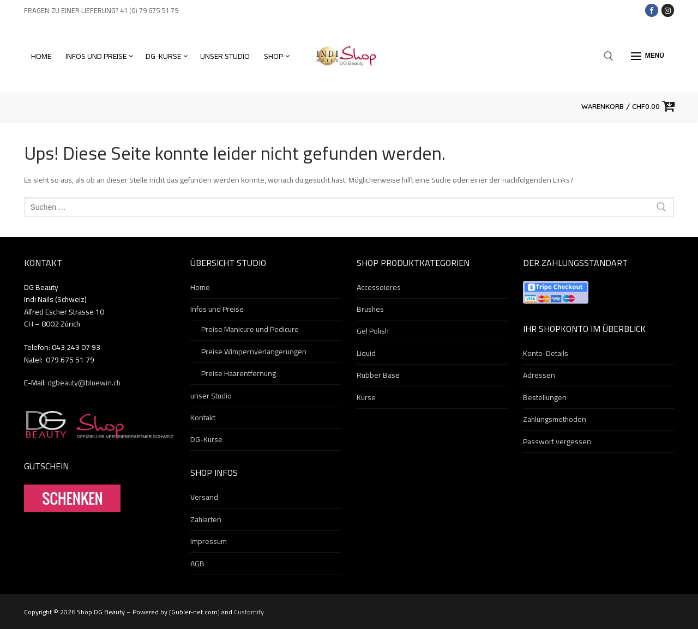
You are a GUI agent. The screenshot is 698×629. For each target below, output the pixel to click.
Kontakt (202, 418)
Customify (249, 612)
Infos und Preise (217, 309)
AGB (197, 564)
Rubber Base (378, 375)
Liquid (366, 353)
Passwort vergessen (557, 442)
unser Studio (211, 396)
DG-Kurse (206, 439)
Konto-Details (545, 353)
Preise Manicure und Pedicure (250, 329)
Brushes (370, 309)
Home (200, 287)
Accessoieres (379, 287)
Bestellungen (545, 397)
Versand (204, 497)
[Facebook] (651, 10)
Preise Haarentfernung (238, 373)
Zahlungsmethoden (554, 419)
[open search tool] (608, 56)
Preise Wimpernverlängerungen (253, 352)
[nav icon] (647, 56)
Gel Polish (373, 331)
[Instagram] (667, 10)
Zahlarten (205, 520)
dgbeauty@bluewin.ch (84, 383)
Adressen (539, 375)
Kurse (366, 397)
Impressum (208, 541)
